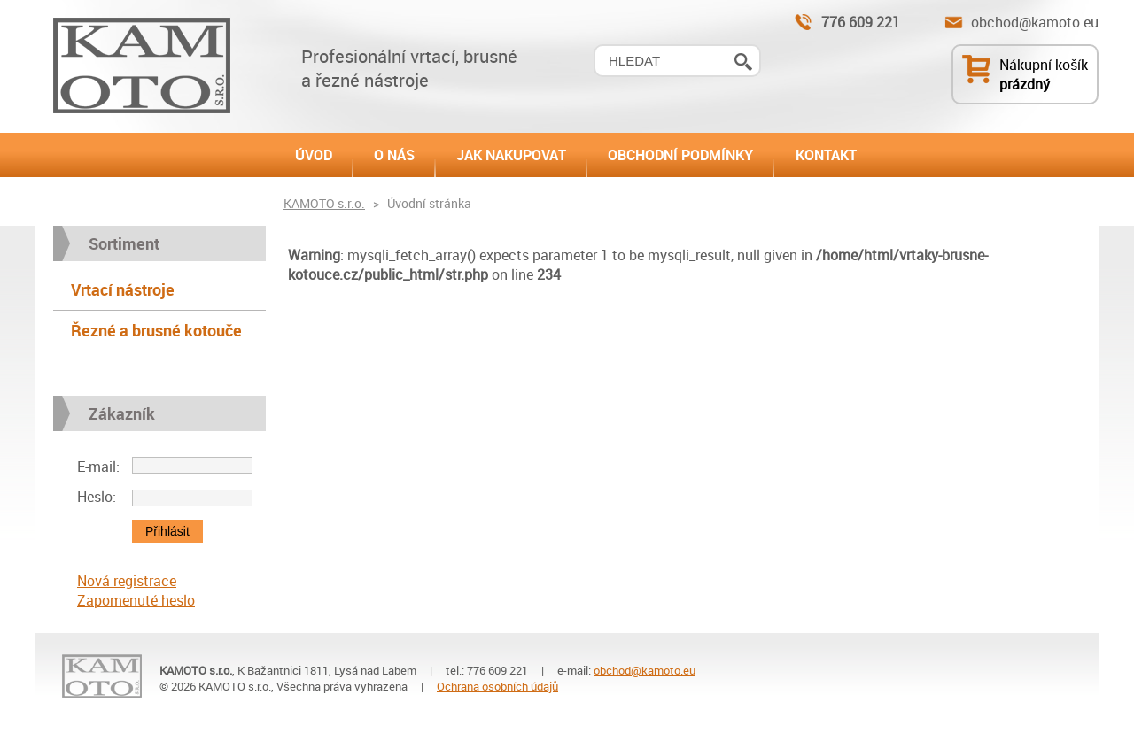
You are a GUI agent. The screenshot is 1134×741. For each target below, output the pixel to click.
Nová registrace (126, 580)
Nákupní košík (1043, 64)
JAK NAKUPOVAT (511, 155)
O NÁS (394, 155)
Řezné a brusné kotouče (156, 330)
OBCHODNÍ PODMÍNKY (680, 155)
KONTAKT (826, 155)
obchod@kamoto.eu (1035, 22)
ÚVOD (313, 155)
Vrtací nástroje (123, 289)
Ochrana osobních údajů (497, 686)
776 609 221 (860, 22)
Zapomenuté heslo (136, 600)
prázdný (1024, 84)
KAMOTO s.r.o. (324, 203)
